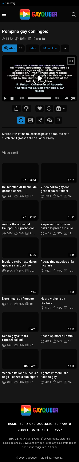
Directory (8, 3)
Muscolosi (50, 48)
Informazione (21, 120)
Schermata (30, 120)
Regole (23, 430)
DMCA (35, 430)
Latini (32, 48)
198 (26, 108)
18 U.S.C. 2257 (52, 430)
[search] (74, 14)
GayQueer (31, 457)
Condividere (40, 120)
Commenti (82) (49, 120)
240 (16, 108)
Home (12, 424)
